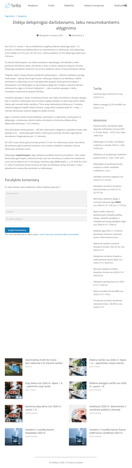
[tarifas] (13, 5)
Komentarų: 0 (78, 35)
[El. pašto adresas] (46, 219)
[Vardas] (46, 211)
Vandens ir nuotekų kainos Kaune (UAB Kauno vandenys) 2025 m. (107, 431)
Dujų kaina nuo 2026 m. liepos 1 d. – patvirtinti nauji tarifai (44, 385)
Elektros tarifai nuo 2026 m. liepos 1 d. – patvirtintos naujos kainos (107, 361)
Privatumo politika (75, 462)
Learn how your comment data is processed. (59, 234)
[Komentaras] (46, 199)
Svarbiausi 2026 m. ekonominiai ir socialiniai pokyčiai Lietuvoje (107, 408)
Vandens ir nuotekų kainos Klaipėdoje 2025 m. (39, 431)
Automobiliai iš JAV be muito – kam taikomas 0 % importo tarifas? (44, 361)
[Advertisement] (110, 65)
